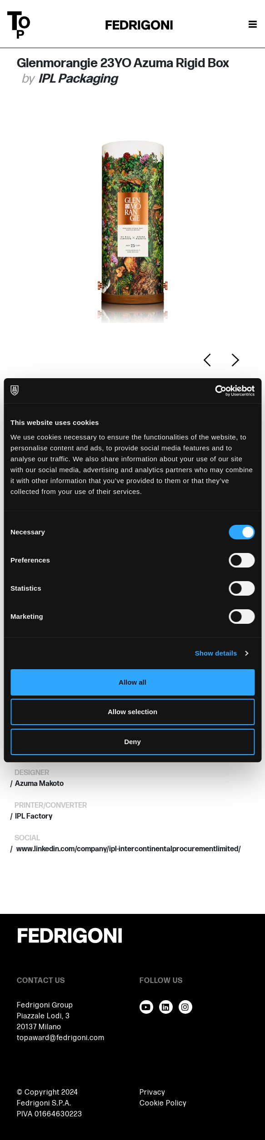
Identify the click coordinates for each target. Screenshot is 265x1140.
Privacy (152, 1092)
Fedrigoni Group (45, 1005)
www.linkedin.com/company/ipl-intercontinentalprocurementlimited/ (128, 849)
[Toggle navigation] (253, 25)
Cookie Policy (163, 1103)
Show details (216, 653)
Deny (132, 741)
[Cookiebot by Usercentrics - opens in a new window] (215, 391)
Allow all (132, 682)
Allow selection (132, 712)
